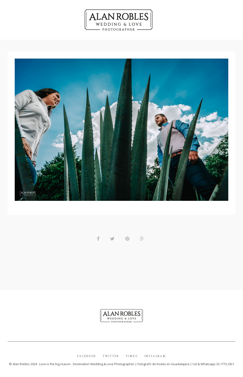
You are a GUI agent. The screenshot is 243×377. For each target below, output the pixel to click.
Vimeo (132, 356)
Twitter (111, 356)
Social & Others (177, 18)
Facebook (86, 356)
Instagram (155, 356)
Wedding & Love (64, 18)
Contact (207, 18)
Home (37, 18)
